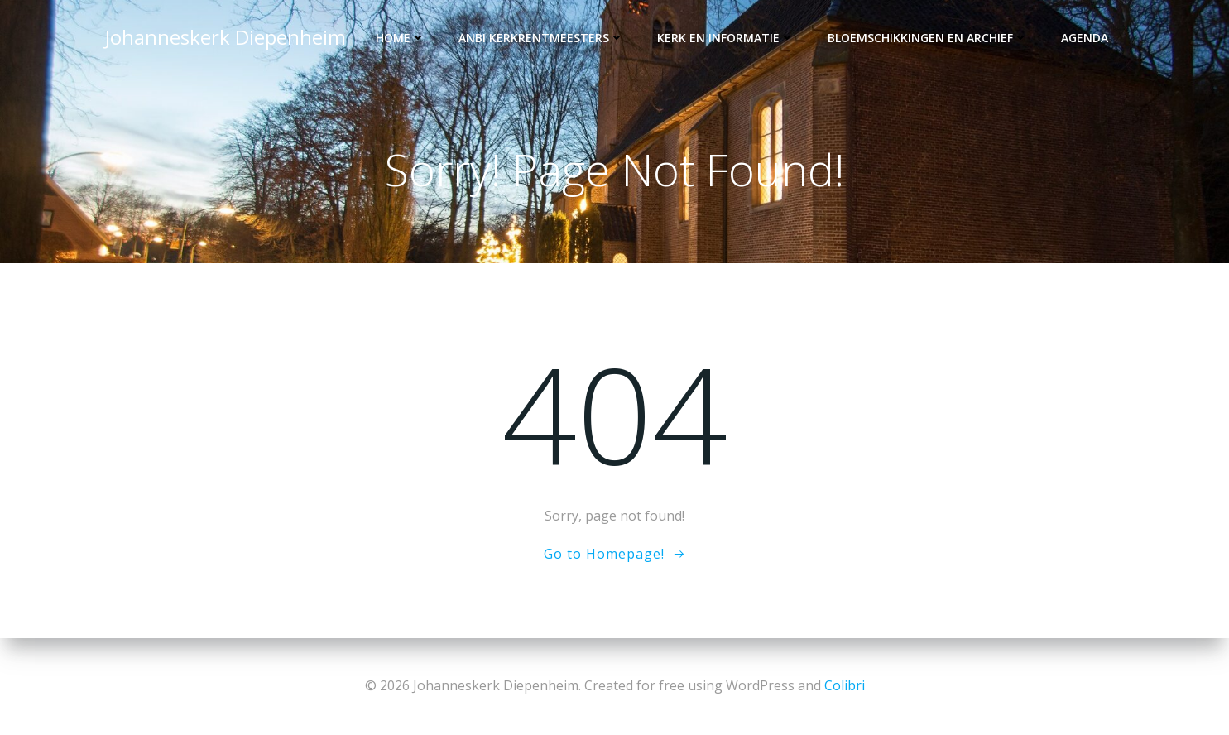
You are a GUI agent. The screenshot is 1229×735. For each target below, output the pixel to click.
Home (400, 38)
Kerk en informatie (726, 38)
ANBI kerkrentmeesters (541, 38)
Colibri (844, 685)
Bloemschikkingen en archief (928, 38)
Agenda (1084, 38)
